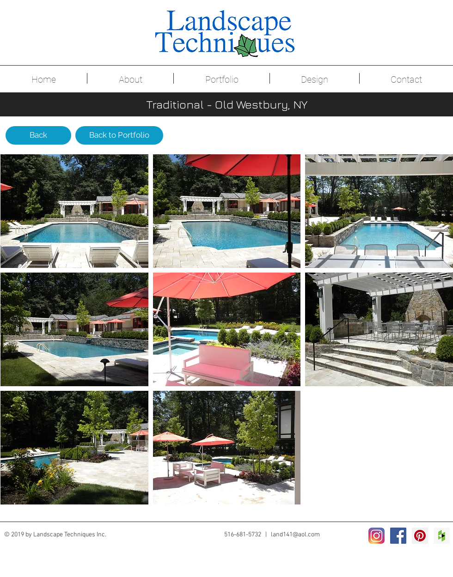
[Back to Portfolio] (119, 135)
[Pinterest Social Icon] (420, 536)
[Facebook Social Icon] (398, 536)
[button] (74, 211)
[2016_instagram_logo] (376, 536)
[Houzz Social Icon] (442, 536)
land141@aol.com (295, 535)
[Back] (38, 135)
